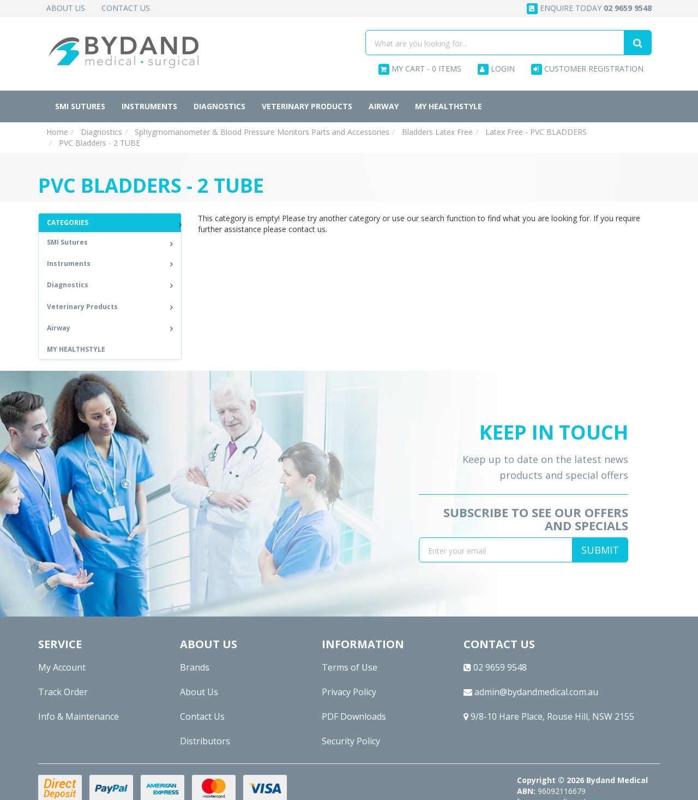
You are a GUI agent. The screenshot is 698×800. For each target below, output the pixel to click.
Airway (384, 106)
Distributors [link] (205, 741)
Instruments (149, 106)
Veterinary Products (307, 106)
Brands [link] (194, 667)
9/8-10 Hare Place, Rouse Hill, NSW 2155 (549, 716)
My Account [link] (62, 667)
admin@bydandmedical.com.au (531, 692)
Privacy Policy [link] (349, 692)
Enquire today (589, 8)
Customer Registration (587, 69)
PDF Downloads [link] (354, 716)
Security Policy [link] (351, 741)
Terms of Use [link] (349, 667)
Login (496, 69)
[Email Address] (496, 549)
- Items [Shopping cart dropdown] (419, 69)
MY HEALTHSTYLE (448, 106)
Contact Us (125, 8)
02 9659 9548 (495, 667)
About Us (65, 8)
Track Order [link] (63, 692)
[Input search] (494, 42)
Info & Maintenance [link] (78, 716)
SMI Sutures (80, 106)
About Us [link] (199, 692)
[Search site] (638, 42)
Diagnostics (219, 106)
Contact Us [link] (202, 716)
